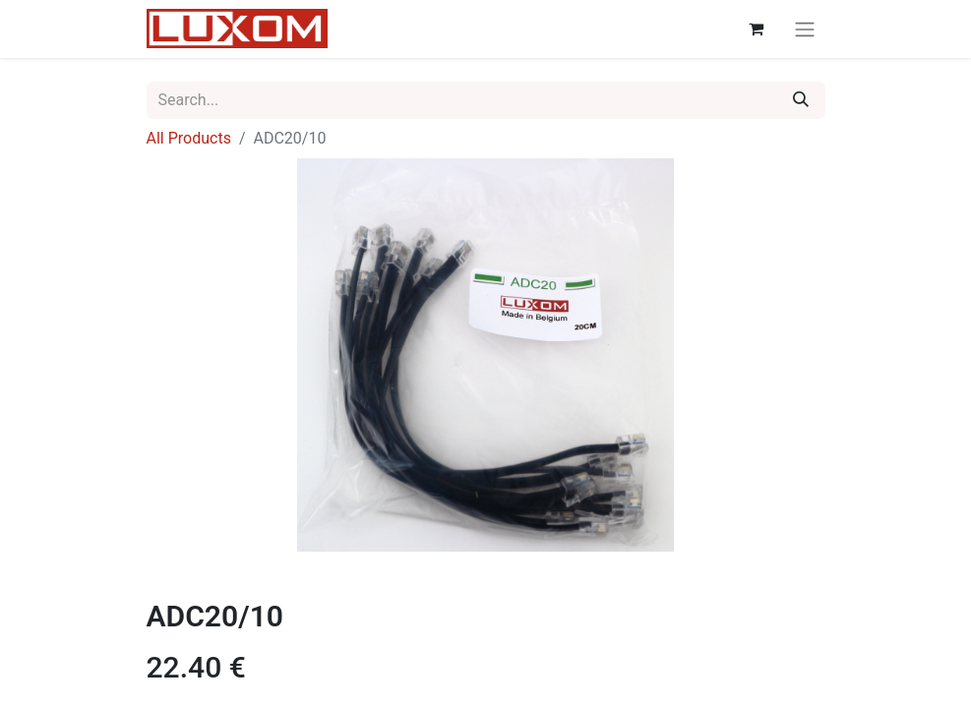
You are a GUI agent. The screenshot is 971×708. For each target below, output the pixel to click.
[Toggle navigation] (804, 29)
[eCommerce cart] (756, 28)
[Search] (800, 100)
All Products (189, 138)
